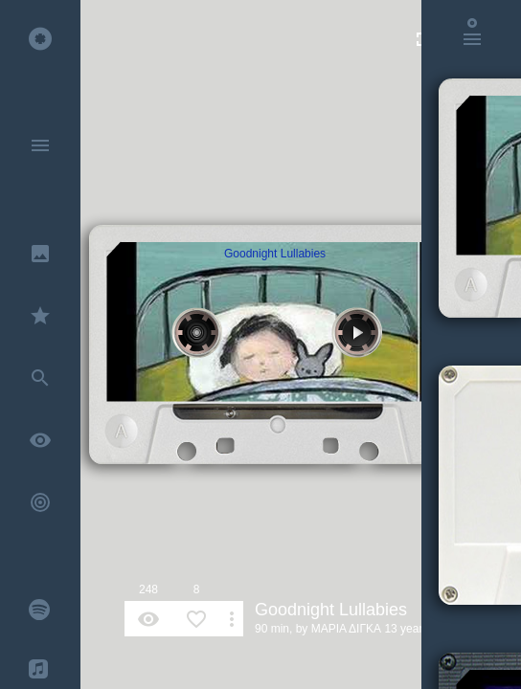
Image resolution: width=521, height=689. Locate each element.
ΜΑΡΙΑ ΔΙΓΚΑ (346, 628)
